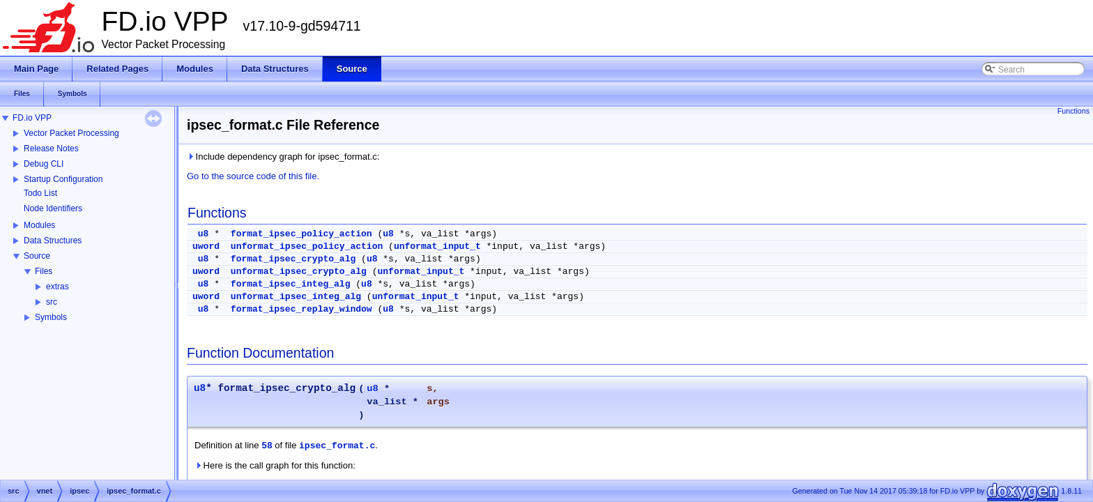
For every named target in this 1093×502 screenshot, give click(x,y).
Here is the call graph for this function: (275, 465)
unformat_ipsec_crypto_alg (299, 271)
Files (43, 271)
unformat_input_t (437, 246)
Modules (39, 225)
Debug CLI (43, 164)
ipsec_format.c (337, 446)
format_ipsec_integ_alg (291, 284)
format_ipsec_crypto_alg (293, 259)
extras (57, 286)
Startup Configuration (63, 179)
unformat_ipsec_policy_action (307, 246)
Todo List (40, 193)
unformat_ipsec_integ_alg (296, 296)
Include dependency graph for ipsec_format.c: (283, 156)
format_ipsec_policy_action (301, 234)
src (51, 302)
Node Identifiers (53, 208)
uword (206, 246)
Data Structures (53, 240)
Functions (1073, 111)
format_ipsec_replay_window (301, 309)
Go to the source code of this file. (253, 176)
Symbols (51, 317)
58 (267, 446)
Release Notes (51, 148)
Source (37, 256)
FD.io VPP (32, 118)
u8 (203, 234)
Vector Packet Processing (71, 133)
